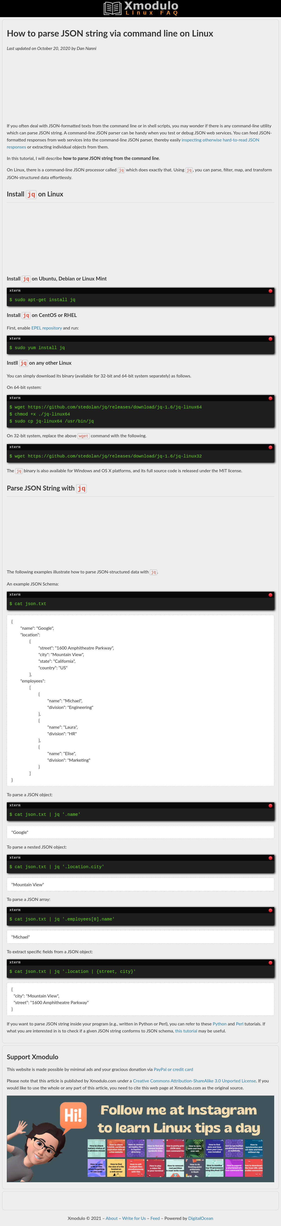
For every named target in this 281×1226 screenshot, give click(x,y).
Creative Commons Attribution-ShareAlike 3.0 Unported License (194, 1080)
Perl (239, 1023)
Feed (155, 1218)
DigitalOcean (200, 1218)
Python (220, 1023)
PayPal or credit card (173, 1069)
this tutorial (186, 1030)
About (111, 1218)
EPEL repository (46, 327)
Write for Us (134, 1218)
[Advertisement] (138, 87)
